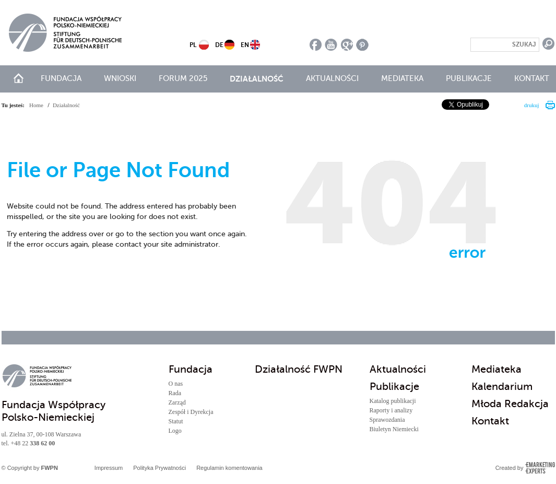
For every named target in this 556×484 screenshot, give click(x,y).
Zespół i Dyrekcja (191, 412)
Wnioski (120, 78)
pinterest (362, 45)
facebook (315, 45)
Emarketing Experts (540, 468)
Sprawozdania (387, 419)
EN (245, 45)
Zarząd (177, 402)
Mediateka (402, 78)
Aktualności (332, 78)
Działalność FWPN (298, 369)
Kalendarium (502, 387)
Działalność (256, 78)
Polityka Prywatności (159, 468)
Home (36, 105)
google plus (346, 45)
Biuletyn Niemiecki (394, 429)
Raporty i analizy (391, 410)
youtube (331, 45)
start (18, 78)
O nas (176, 383)
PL (193, 45)
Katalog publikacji (393, 401)
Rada (175, 393)
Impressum (108, 468)
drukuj (531, 105)
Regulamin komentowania (229, 468)
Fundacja (61, 78)
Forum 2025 (183, 78)
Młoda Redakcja (510, 404)
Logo (175, 430)
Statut (176, 421)
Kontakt (531, 78)
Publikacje (469, 78)
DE (219, 45)
